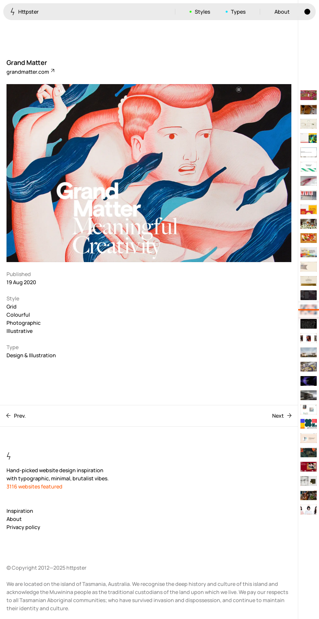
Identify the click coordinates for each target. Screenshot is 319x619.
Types (238, 11)
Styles (202, 11)
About (282, 11)
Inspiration (20, 510)
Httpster (24, 11)
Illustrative (20, 331)
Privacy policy (23, 527)
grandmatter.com (30, 71)
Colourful (18, 314)
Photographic (24, 322)
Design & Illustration (31, 355)
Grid (12, 306)
